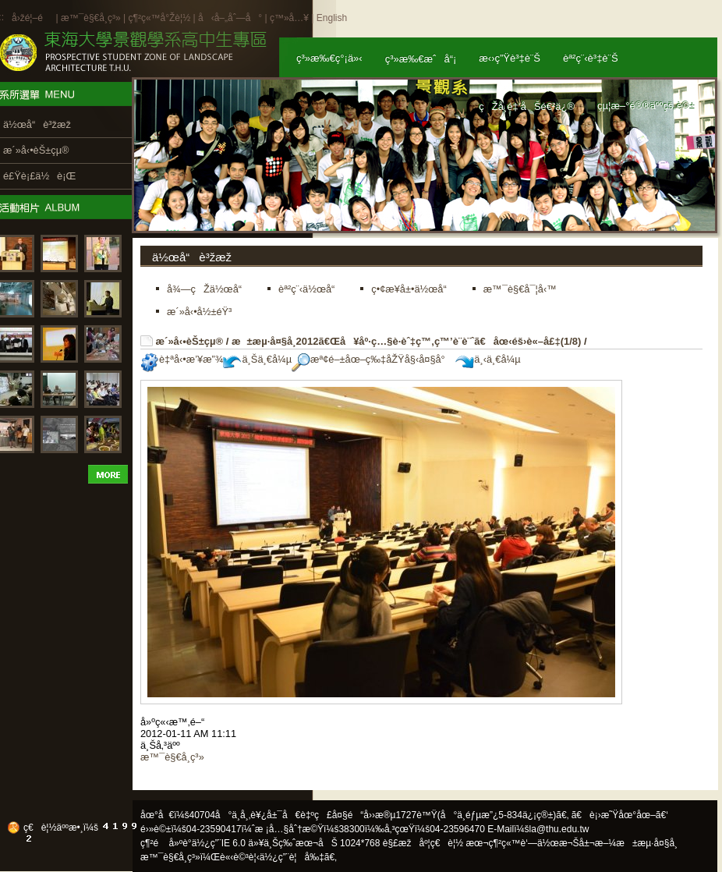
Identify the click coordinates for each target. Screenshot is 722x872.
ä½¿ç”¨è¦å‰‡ (292, 857)
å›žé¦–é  (32, 17)
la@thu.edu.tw (559, 829)
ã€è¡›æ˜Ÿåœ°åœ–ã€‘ (620, 815)
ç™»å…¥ (289, 17)
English (332, 17)
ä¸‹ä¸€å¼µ (487, 359)
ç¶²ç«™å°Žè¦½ (159, 17)
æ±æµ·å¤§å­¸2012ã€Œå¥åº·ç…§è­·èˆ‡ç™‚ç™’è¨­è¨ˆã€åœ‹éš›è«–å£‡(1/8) (406, 341)
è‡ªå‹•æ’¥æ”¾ (181, 359)
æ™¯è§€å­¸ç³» (92, 17)
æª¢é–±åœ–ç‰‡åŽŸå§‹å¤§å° (372, 359)
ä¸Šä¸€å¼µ (257, 359)
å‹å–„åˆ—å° (230, 17)
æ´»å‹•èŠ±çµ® (190, 341)
